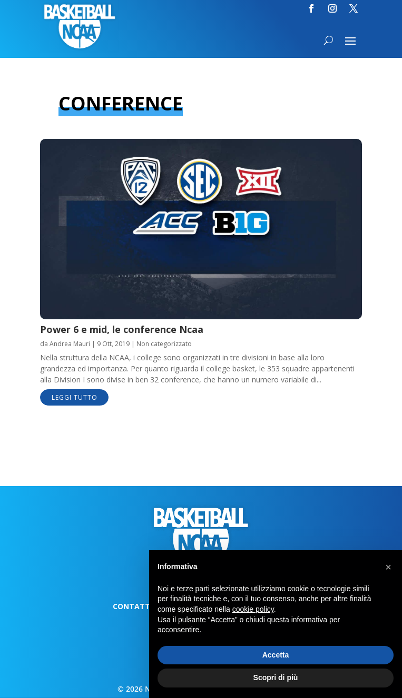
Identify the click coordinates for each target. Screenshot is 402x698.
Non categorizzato (164, 343)
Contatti (132, 607)
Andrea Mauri (70, 343)
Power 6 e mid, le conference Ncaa (121, 329)
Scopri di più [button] (275, 677)
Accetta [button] (275, 655)
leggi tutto (74, 397)
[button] (388, 567)
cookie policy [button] (253, 609)
